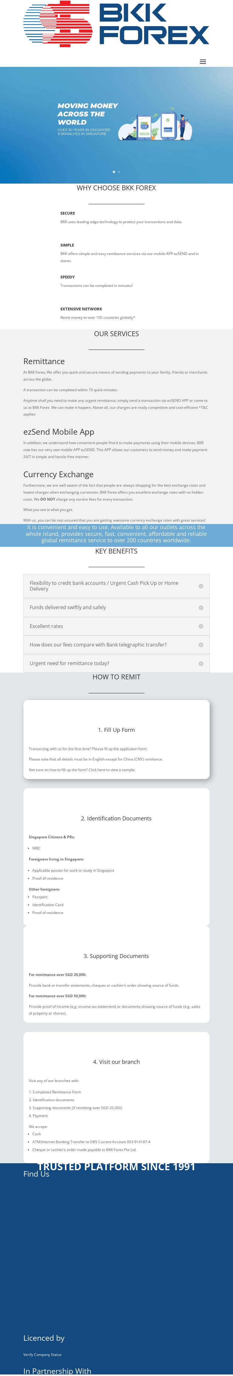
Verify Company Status (42, 1354)
